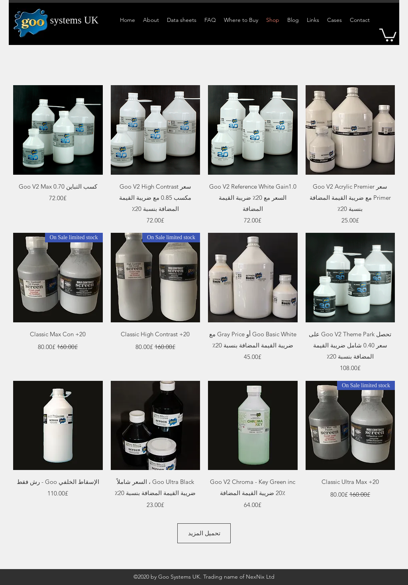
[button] (387, 34)
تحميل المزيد (204, 533)
